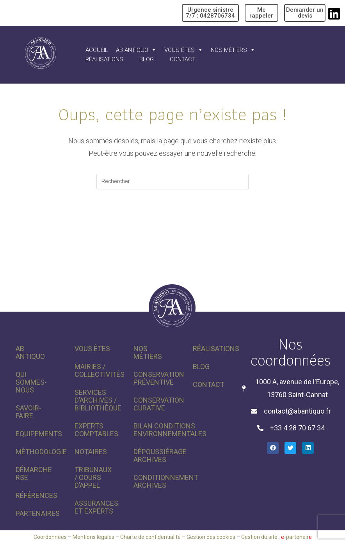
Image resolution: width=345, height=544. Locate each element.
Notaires (91, 452)
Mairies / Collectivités (96, 370)
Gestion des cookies (211, 537)
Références (36, 495)
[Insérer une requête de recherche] (172, 181)
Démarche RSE (34, 474)
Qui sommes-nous (31, 382)
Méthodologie (37, 452)
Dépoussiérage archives (155, 456)
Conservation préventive (155, 378)
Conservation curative (155, 404)
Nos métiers (233, 50)
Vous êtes (183, 50)
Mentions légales (93, 537)
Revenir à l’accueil (172, 221)
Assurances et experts (96, 507)
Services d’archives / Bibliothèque (96, 400)
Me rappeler (261, 12)
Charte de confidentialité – (153, 537)
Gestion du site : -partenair (276, 537)
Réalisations (104, 59)
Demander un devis (305, 12)
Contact (183, 59)
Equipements (37, 434)
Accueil (96, 50)
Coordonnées (50, 537)
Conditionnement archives (155, 481)
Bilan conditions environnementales (155, 430)
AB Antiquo (136, 50)
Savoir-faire (28, 412)
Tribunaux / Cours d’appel (93, 477)
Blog (146, 59)
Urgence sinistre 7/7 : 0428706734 (210, 12)
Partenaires (37, 513)
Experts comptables (96, 430)
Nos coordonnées (291, 352)
